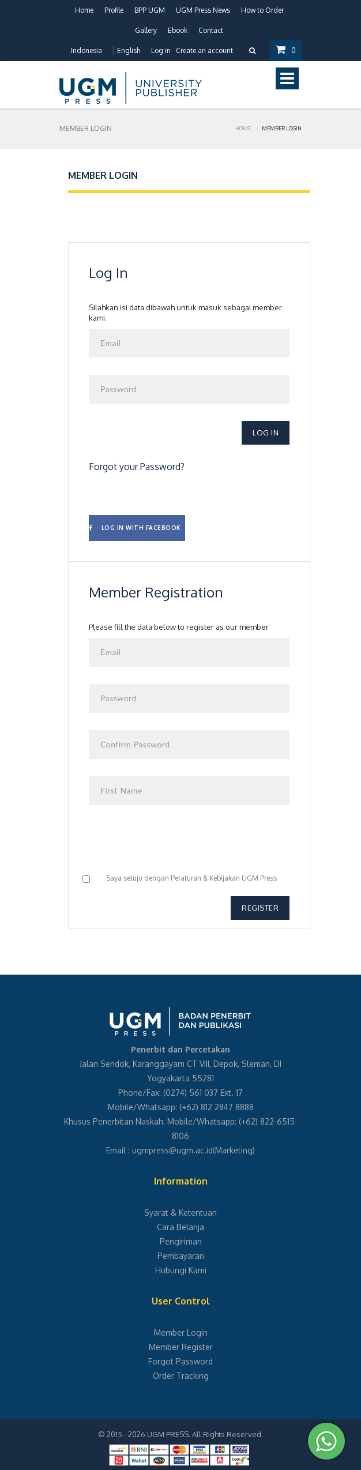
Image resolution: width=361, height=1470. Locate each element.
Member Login (181, 1332)
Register (260, 907)
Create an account (204, 50)
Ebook (177, 30)
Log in (161, 50)
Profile (113, 10)
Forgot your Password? (137, 466)
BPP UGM (149, 10)
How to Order (262, 10)
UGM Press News (203, 10)
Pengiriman (181, 1241)
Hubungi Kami (180, 1270)
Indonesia (86, 50)
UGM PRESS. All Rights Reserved (204, 1434)
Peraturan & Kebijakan (205, 878)
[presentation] (176, 844)
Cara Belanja (180, 1227)
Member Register (181, 1347)
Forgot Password (180, 1361)
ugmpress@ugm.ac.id (172, 1150)
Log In (266, 432)
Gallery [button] (146, 30)
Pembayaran (180, 1256)
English (128, 50)
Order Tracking (181, 1376)
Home (84, 10)
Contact (210, 30)
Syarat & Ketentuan (180, 1212)
